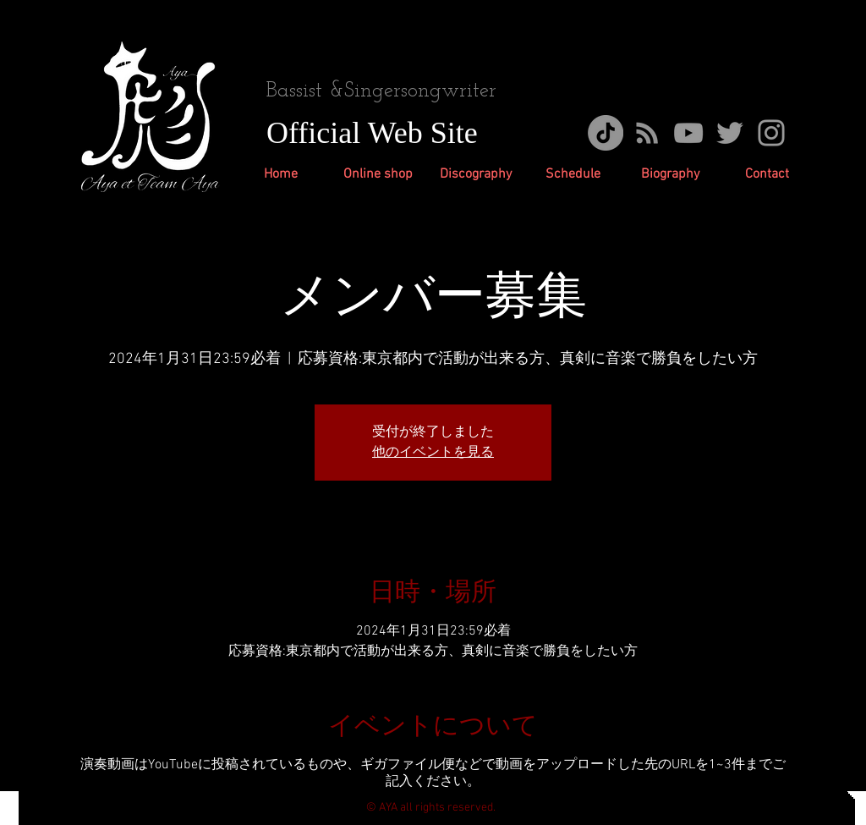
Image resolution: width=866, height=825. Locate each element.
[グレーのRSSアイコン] (647, 133)
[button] (475, 174)
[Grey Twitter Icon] (730, 133)
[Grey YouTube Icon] (688, 133)
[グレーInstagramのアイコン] (771, 133)
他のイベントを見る (433, 452)
